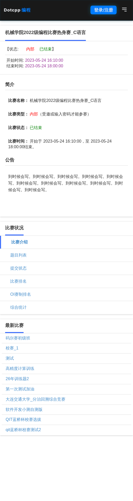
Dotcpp (17, 10)
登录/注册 (103, 10)
